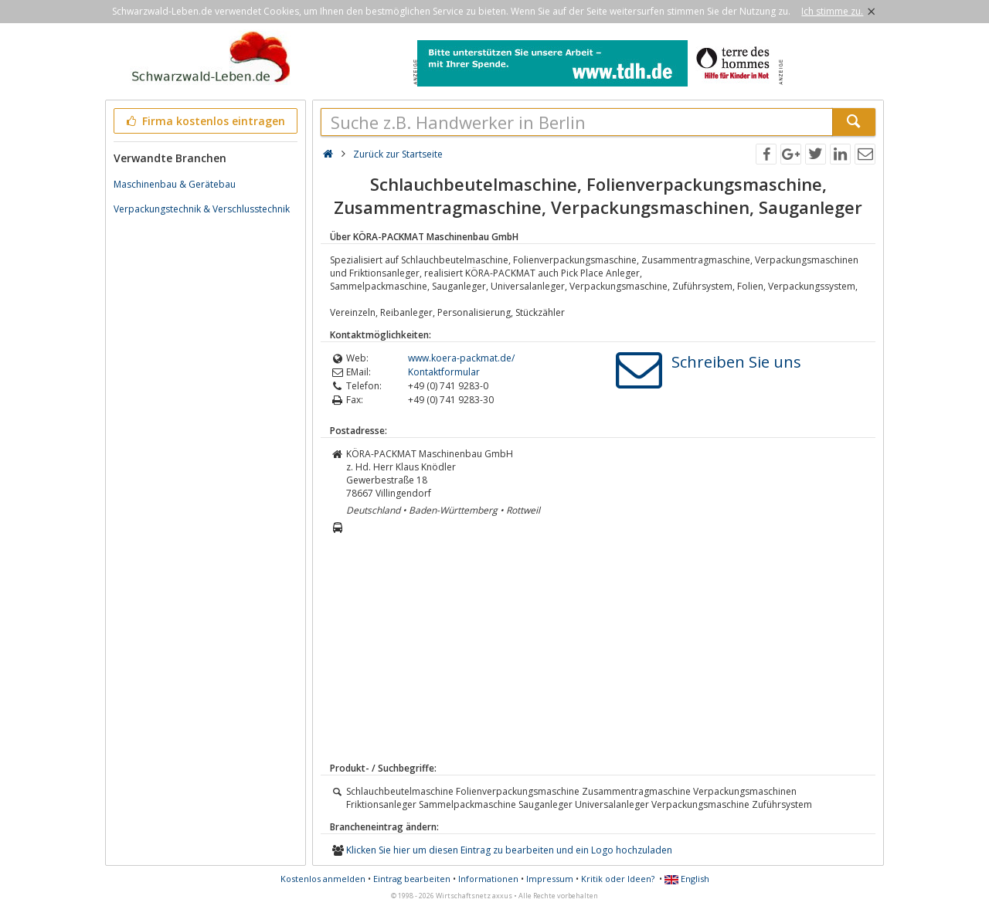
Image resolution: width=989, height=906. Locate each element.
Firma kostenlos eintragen (204, 121)
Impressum (549, 878)
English (686, 878)
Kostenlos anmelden (322, 878)
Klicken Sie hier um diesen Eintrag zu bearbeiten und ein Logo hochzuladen (509, 850)
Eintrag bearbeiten (411, 878)
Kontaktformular (444, 371)
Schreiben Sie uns (736, 361)
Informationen (488, 878)
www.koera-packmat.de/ (461, 358)
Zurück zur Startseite (398, 154)
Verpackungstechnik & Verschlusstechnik (202, 208)
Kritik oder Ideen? (617, 878)
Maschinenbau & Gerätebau (175, 184)
